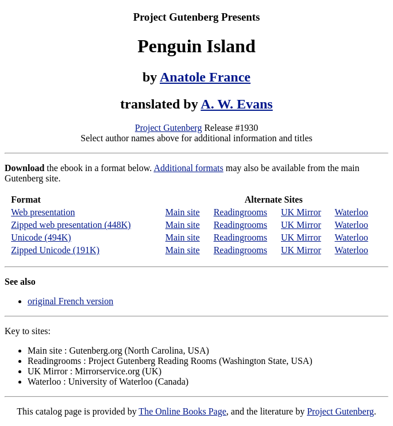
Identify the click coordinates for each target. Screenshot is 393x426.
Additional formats (188, 168)
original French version (70, 301)
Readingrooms (240, 212)
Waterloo (351, 212)
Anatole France (205, 76)
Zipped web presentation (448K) (70, 225)
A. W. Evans (236, 103)
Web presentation (43, 212)
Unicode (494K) (41, 237)
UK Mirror (301, 212)
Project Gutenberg (168, 128)
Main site (182, 212)
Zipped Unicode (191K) (55, 250)
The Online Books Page (182, 411)
